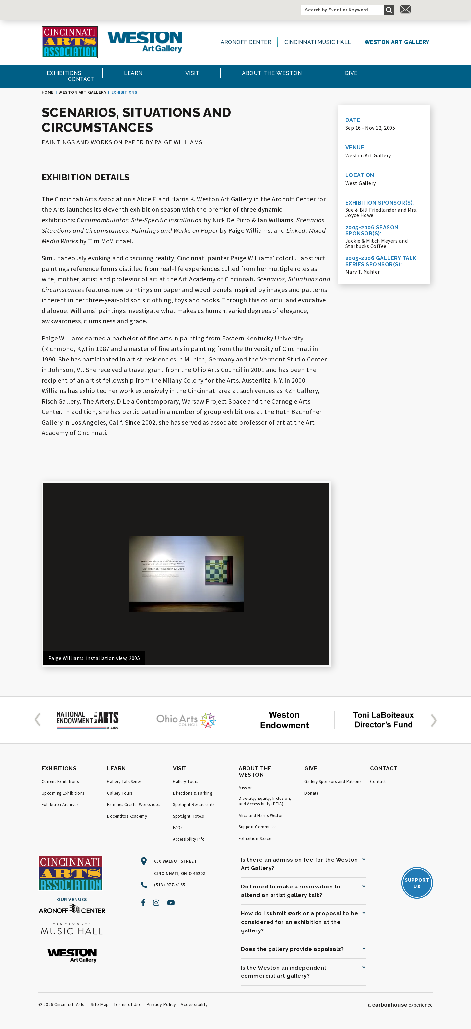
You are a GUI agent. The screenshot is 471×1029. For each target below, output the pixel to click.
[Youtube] (171, 902)
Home (48, 92)
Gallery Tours (119, 793)
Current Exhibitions (60, 781)
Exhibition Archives (60, 804)
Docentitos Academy (127, 816)
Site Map (100, 1004)
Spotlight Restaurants (194, 804)
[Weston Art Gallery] (144, 42)
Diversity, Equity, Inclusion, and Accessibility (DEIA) (265, 801)
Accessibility (194, 1004)
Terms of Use (128, 1004)
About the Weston (255, 771)
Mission (246, 788)
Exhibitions (59, 768)
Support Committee (258, 827)
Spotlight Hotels (188, 816)
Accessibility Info (189, 839)
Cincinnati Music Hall (317, 42)
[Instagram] (156, 902)
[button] (39, 720)
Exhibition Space (255, 838)
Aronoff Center (246, 42)
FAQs (177, 827)
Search (389, 10)
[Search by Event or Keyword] (342, 10)
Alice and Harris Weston (261, 815)
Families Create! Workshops (133, 804)
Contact (383, 768)
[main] (235, 388)
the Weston (272, 73)
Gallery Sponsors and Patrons (332, 781)
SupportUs (417, 882)
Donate (311, 793)
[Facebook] (143, 902)
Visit (180, 768)
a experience (400, 1005)
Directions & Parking (192, 793)
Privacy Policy (161, 1004)
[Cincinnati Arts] (70, 42)
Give (310, 768)
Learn (116, 768)
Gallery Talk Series (124, 781)
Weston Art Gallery (397, 42)
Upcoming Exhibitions (63, 793)
